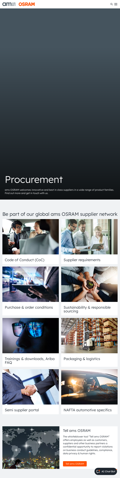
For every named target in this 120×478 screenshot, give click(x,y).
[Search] (111, 4)
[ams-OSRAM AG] (18, 4)
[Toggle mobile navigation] (116, 4)
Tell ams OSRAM (75, 463)
